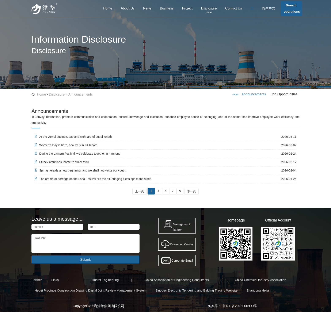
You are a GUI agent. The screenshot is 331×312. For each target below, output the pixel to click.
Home (107, 8)
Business (167, 8)
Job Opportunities (284, 94)
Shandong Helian (258, 290)
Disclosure (209, 8)
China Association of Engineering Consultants (177, 280)
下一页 (191, 191)
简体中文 (268, 8)
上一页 (139, 191)
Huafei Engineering (105, 280)
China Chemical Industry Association (260, 280)
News (147, 8)
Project (187, 8)
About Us (128, 8)
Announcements (80, 94)
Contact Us (233, 8)
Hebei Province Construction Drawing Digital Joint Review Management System (91, 290)
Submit (85, 259)
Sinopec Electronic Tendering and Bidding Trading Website (196, 290)
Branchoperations (292, 8)
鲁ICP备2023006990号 (239, 306)
